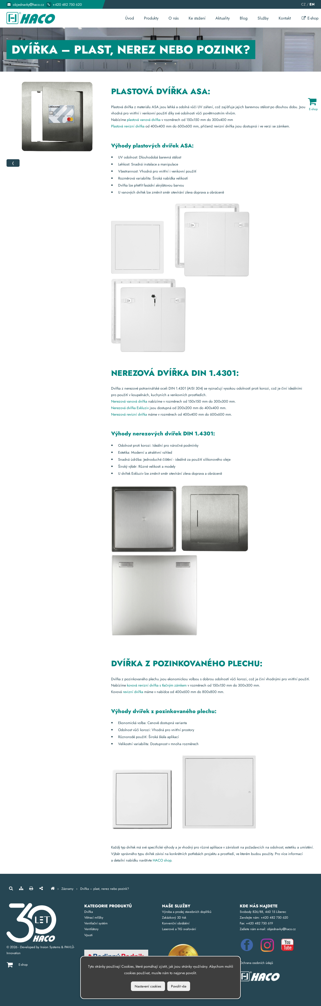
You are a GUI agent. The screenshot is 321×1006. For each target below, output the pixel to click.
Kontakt (285, 18)
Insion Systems (50, 947)
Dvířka (88, 911)
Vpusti (88, 935)
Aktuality (222, 18)
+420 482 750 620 (67, 4)
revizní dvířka (133, 691)
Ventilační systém (96, 923)
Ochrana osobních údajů (256, 962)
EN (311, 4)
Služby (263, 18)
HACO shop (162, 860)
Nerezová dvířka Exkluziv (130, 407)
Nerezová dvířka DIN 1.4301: (175, 373)
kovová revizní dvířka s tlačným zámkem (157, 685)
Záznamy (67, 888)
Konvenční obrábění (175, 923)
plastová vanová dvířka (143, 119)
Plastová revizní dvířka (127, 126)
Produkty (151, 18)
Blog (244, 18)
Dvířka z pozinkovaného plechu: (186, 663)
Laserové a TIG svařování (179, 929)
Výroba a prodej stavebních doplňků (186, 911)
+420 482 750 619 (259, 923)
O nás (174, 18)
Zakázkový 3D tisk (174, 917)
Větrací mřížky (93, 917)
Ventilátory (91, 929)
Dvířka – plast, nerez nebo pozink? (104, 888)
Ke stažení (197, 18)
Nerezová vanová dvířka (129, 401)
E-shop (309, 18)
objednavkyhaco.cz (28, 4)
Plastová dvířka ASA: (160, 91)
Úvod (129, 18)
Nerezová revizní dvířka (129, 414)
